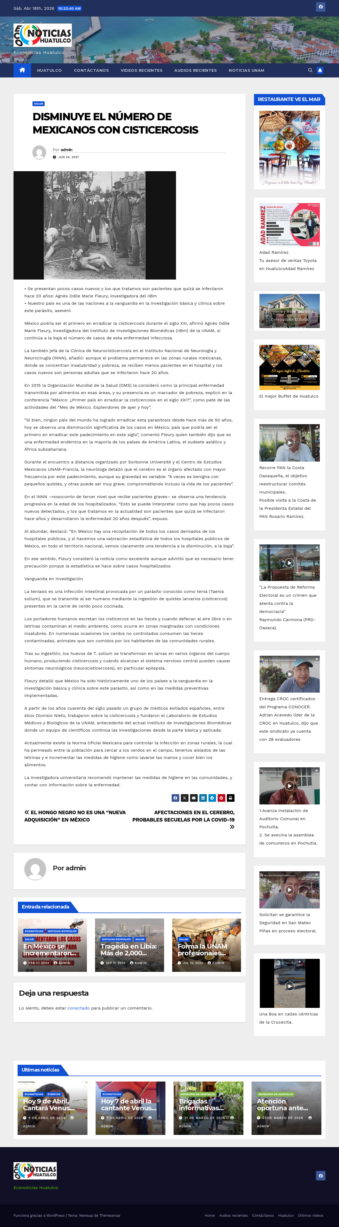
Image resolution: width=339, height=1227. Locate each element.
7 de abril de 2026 (125, 1118)
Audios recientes (195, 70)
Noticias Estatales (62, 931)
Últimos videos (310, 1215)
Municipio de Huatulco (198, 1094)
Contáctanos (91, 70)
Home (210, 1215)
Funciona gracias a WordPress (40, 1215)
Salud (38, 103)
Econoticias (34, 931)
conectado (78, 1008)
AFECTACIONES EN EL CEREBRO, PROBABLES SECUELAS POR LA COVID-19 (183, 819)
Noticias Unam (247, 70)
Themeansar (109, 1215)
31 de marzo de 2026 (205, 1118)
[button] (310, 70)
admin (67, 149)
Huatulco (49, 70)
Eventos (54, 1094)
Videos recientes (141, 70)
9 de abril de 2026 (47, 1118)
